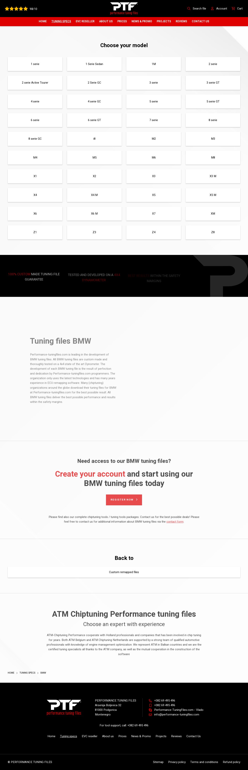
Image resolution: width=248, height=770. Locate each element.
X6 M (94, 213)
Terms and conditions (204, 762)
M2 (154, 139)
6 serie (35, 120)
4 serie (35, 101)
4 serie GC (94, 101)
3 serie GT (213, 83)
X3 (153, 176)
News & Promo (142, 21)
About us (106, 21)
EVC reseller (85, 21)
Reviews (181, 21)
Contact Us (200, 21)
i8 (94, 139)
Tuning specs (61, 21)
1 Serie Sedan (94, 64)
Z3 (94, 232)
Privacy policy (177, 762)
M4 (35, 157)
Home (43, 21)
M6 (154, 157)
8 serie (213, 120)
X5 (153, 195)
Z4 (153, 232)
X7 (153, 213)
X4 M (94, 195)
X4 (35, 195)
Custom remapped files (124, 572)
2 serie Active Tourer (35, 83)
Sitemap (158, 762)
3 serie (153, 83)
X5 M (213, 195)
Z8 (213, 232)
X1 (35, 176)
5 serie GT (213, 101)
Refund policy (231, 762)
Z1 (35, 232)
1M (154, 64)
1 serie (35, 64)
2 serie (213, 64)
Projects (164, 21)
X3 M (213, 176)
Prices (122, 21)
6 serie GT (94, 120)
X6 (35, 213)
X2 (94, 176)
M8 (213, 157)
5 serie (153, 101)
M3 (213, 139)
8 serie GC (35, 139)
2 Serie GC (94, 83)
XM (213, 213)
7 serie (153, 120)
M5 (94, 157)
